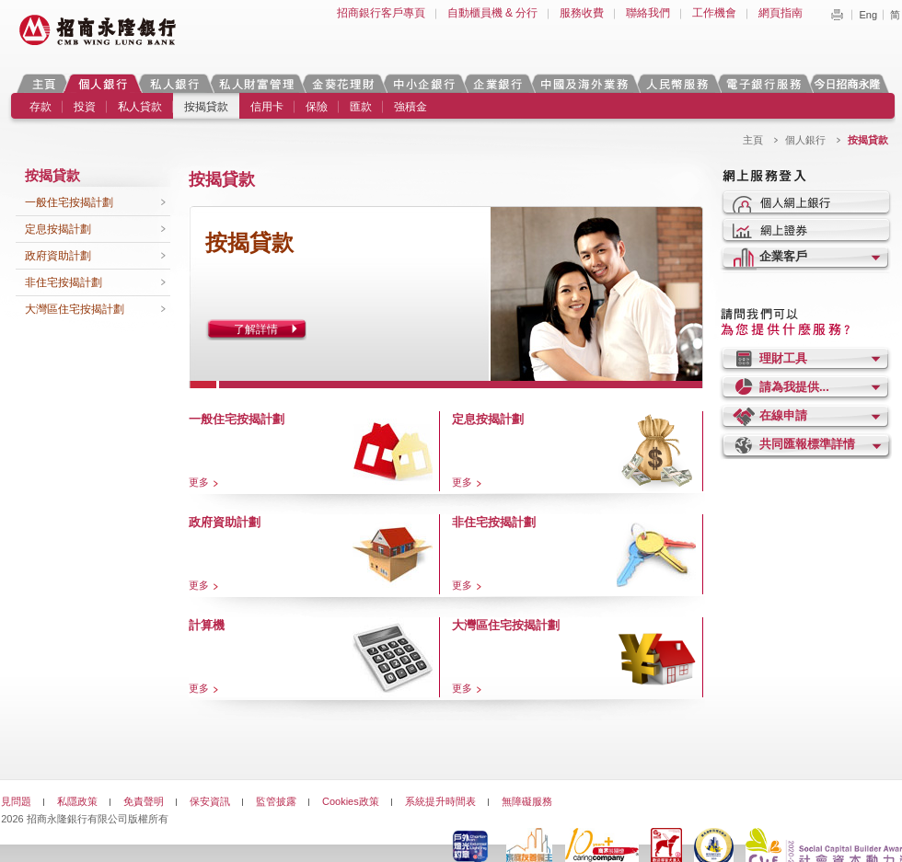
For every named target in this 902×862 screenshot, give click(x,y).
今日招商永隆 (850, 83)
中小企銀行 (423, 83)
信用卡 (266, 106)
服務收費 (582, 12)
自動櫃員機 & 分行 (492, 12)
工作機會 (714, 12)
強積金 (410, 106)
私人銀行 (173, 83)
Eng (868, 14)
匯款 (361, 106)
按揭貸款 (206, 106)
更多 (199, 482)
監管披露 (276, 801)
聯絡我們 (648, 12)
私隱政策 (77, 801)
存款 (40, 106)
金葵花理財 (342, 83)
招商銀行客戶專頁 (381, 12)
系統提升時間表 (440, 801)
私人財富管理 (255, 83)
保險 (317, 106)
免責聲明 (143, 801)
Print (836, 15)
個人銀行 (103, 83)
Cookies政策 (350, 801)
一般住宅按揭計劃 (69, 202)
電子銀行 (763, 83)
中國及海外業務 (583, 83)
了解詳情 (256, 329)
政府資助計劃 (58, 255)
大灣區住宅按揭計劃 (74, 309)
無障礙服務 (527, 801)
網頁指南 (780, 12)
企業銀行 (497, 83)
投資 (85, 106)
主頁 (44, 83)
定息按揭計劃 (58, 229)
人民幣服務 (676, 83)
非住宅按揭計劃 (63, 282)
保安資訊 (210, 801)
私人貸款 (140, 106)
